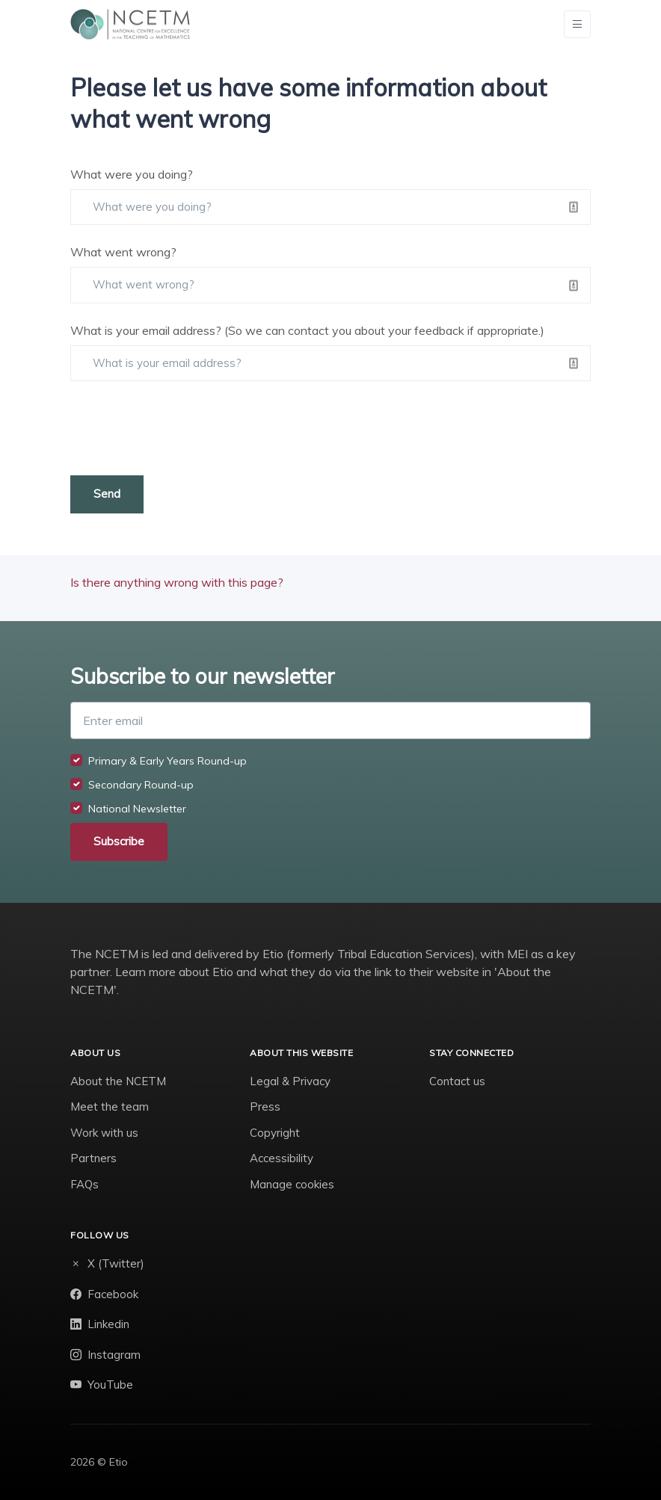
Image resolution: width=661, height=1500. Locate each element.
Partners (93, 1158)
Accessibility (281, 1158)
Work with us (104, 1133)
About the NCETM (118, 1081)
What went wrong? (123, 251)
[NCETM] (130, 24)
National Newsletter (137, 808)
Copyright (275, 1133)
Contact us (457, 1081)
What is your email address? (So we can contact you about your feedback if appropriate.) (307, 330)
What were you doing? (131, 174)
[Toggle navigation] (577, 24)
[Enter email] (330, 720)
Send (106, 494)
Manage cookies (292, 1184)
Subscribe (118, 841)
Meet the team (109, 1106)
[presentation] (184, 428)
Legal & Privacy (290, 1081)
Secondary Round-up (141, 784)
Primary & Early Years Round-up (167, 761)
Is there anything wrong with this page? (176, 582)
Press (265, 1106)
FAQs (84, 1184)
